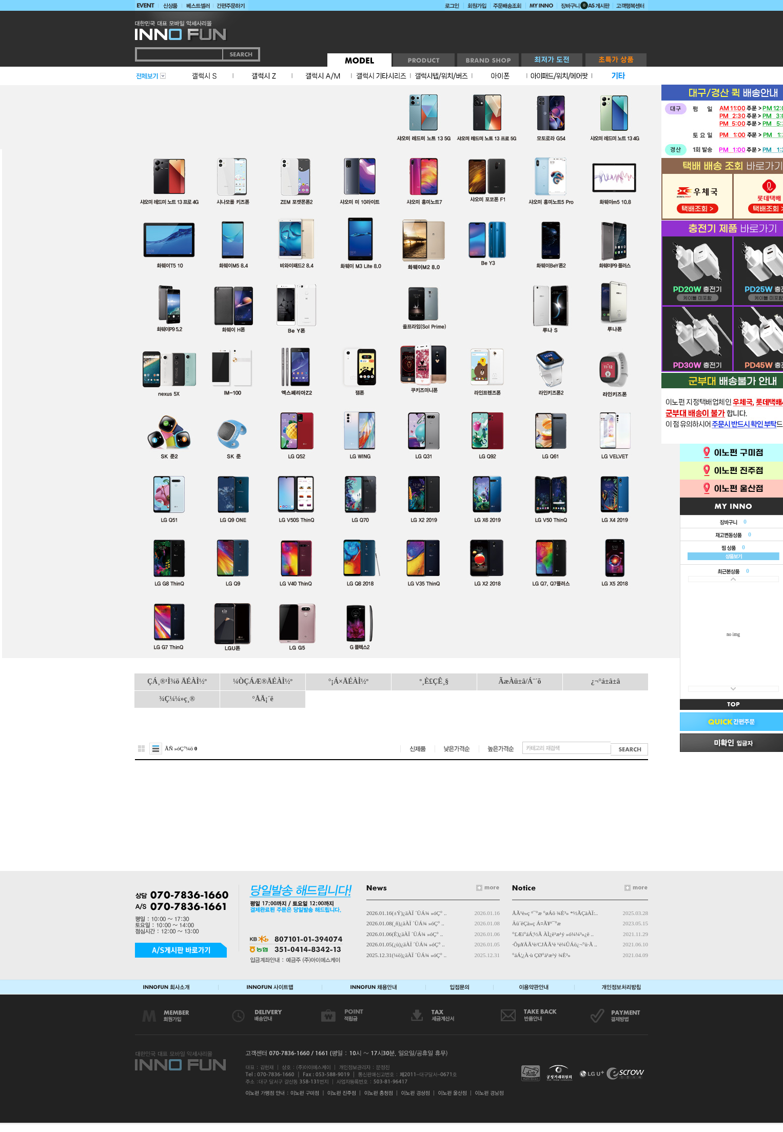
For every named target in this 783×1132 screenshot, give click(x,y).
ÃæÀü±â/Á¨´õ (519, 681)
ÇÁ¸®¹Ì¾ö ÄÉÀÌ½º (177, 681)
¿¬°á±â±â (605, 681)
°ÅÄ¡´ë (262, 699)
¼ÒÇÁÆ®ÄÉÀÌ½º (262, 681)
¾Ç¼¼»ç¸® (177, 699)
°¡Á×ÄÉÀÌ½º (348, 681)
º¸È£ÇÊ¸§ (434, 681)
